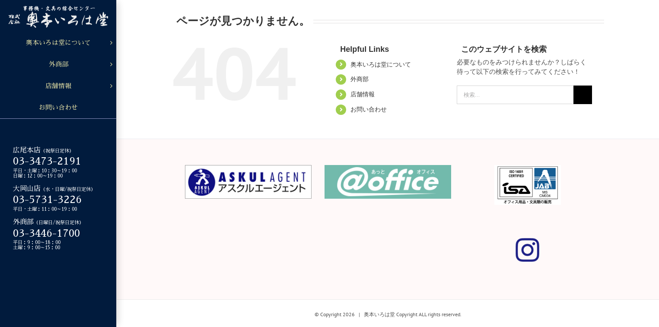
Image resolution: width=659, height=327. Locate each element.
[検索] (582, 95)
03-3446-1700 (46, 233)
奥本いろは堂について (380, 64)
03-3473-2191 (47, 161)
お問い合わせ (368, 109)
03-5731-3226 (47, 199)
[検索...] (515, 95)
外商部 (359, 79)
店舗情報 (362, 94)
